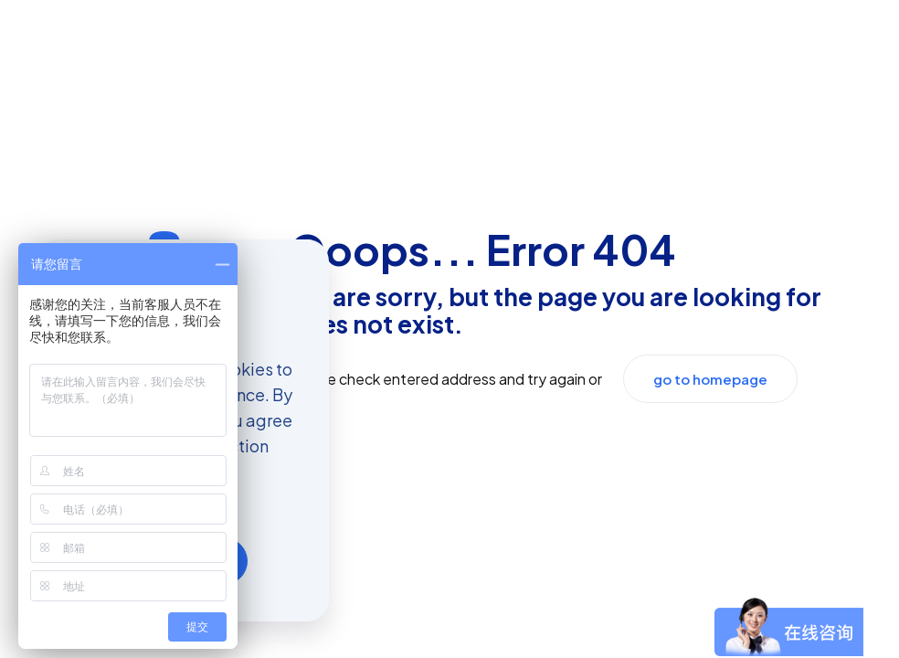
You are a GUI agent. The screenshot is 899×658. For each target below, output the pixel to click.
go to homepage (710, 378)
